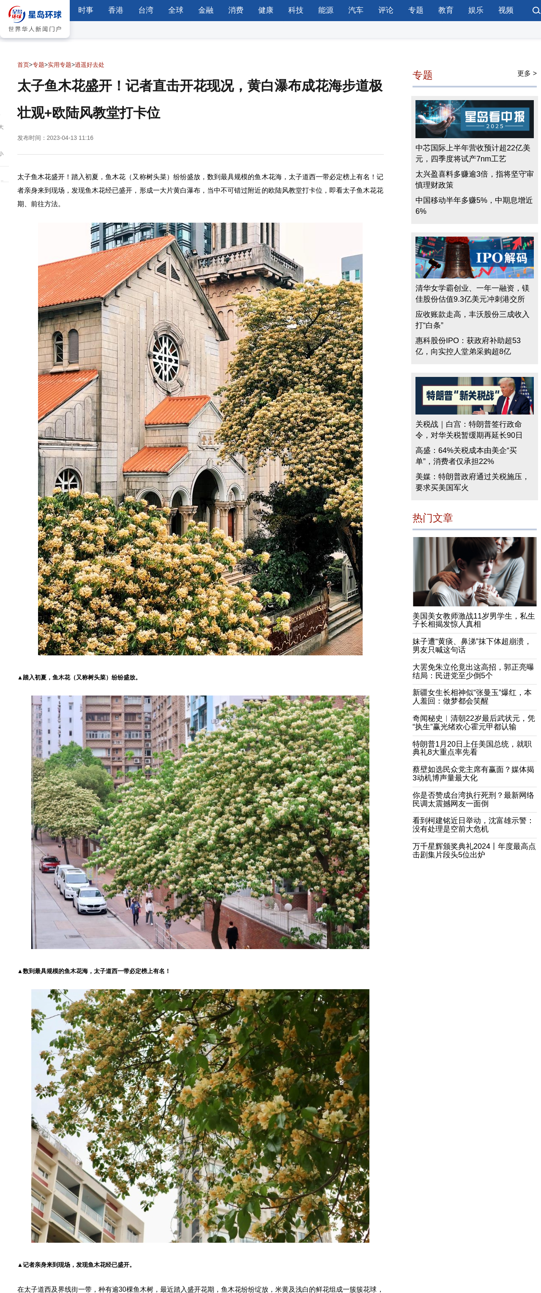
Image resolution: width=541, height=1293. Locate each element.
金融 (205, 10)
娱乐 (476, 10)
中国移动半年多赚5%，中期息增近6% (474, 206)
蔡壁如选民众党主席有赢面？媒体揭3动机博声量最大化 (473, 773)
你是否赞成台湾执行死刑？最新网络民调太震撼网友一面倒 (473, 799)
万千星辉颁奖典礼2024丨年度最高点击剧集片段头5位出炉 (474, 850)
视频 (506, 10)
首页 (23, 64)
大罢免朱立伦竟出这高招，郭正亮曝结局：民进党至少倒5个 (473, 671)
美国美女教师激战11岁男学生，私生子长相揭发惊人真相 (474, 620)
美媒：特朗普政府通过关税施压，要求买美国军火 (472, 482)
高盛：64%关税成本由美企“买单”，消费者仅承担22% (466, 456)
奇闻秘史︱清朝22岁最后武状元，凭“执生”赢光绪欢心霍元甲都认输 (474, 722)
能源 (325, 10)
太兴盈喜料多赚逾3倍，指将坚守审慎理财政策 (474, 179)
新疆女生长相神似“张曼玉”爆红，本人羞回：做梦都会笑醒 (472, 697)
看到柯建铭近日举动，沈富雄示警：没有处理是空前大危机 (473, 825)
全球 (175, 10)
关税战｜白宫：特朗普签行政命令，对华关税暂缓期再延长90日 (469, 429)
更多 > (527, 73)
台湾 (145, 10)
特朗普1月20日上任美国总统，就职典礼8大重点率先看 (472, 748)
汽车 (355, 10)
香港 (115, 10)
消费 (235, 10)
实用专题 (59, 64)
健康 (265, 10)
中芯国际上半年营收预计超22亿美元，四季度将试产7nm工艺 (472, 153)
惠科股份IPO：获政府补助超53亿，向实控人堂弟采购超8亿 (468, 346)
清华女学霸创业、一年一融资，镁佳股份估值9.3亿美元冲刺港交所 (472, 293)
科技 (295, 10)
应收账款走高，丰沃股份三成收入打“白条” (472, 320)
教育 (446, 10)
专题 (416, 10)
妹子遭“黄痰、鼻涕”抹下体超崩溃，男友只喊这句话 (472, 645)
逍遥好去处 (89, 64)
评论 (385, 10)
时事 (85, 10)
